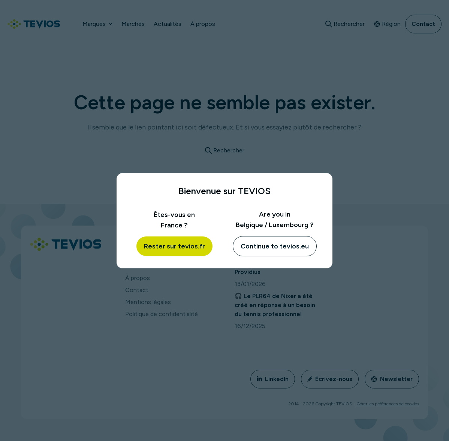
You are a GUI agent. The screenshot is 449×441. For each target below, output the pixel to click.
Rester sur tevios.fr (174, 246)
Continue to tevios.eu (275, 246)
